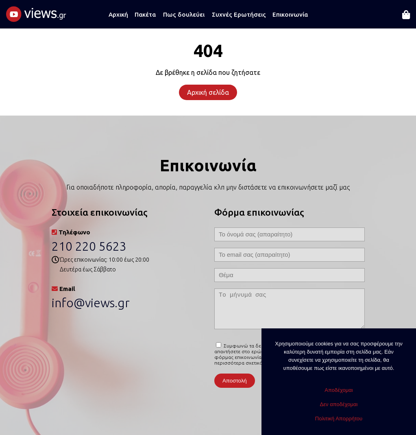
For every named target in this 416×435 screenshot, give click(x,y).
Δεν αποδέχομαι (339, 404)
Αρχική (118, 14)
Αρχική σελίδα (208, 92)
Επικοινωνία (290, 14)
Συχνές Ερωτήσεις (239, 14)
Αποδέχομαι (339, 390)
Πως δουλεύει (184, 14)
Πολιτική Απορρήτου (338, 418)
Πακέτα (145, 14)
